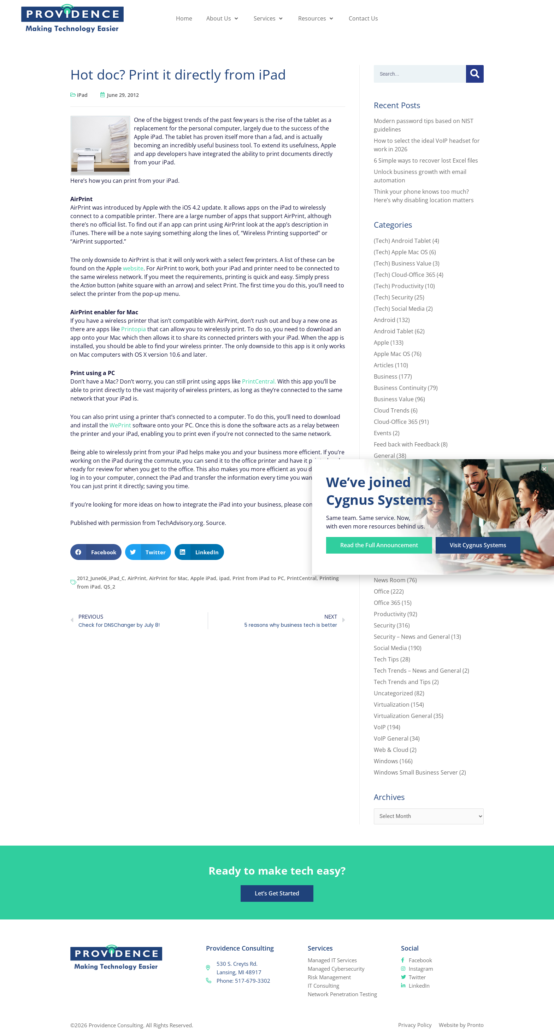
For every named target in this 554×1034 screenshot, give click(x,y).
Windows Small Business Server (416, 772)
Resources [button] (316, 18)
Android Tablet (393, 331)
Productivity (390, 614)
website (133, 268)
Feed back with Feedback (407, 444)
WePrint (120, 425)
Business (385, 376)
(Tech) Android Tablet (402, 241)
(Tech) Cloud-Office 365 (404, 275)
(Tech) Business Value (402, 263)
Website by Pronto (461, 1024)
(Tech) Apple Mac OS (401, 252)
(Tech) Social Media (399, 308)
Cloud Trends (391, 410)
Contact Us (363, 18)
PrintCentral (302, 578)
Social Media (390, 648)
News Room (390, 580)
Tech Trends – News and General (417, 670)
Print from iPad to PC (258, 578)
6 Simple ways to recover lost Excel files (426, 160)
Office (381, 591)
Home (184, 18)
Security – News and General (412, 637)
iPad (82, 95)
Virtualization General (403, 716)
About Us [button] (223, 18)
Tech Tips (386, 659)
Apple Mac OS (392, 354)
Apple (381, 342)
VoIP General (391, 738)
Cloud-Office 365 (396, 422)
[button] (96, 552)
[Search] (475, 74)
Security (384, 625)
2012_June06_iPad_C (101, 578)
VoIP (380, 727)
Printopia (133, 329)
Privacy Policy (415, 1024)
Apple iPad (203, 578)
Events (382, 433)
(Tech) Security (393, 297)
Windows (386, 761)
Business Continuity (400, 388)
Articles (384, 365)
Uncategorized (393, 693)
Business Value (394, 399)
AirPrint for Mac (168, 578)
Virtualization (391, 704)
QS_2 (109, 586)
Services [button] (269, 18)
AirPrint (137, 578)
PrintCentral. (259, 381)
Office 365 (387, 603)
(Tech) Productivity (399, 286)
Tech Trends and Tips (402, 682)
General (384, 456)
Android (384, 320)
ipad (224, 578)
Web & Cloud (391, 750)
